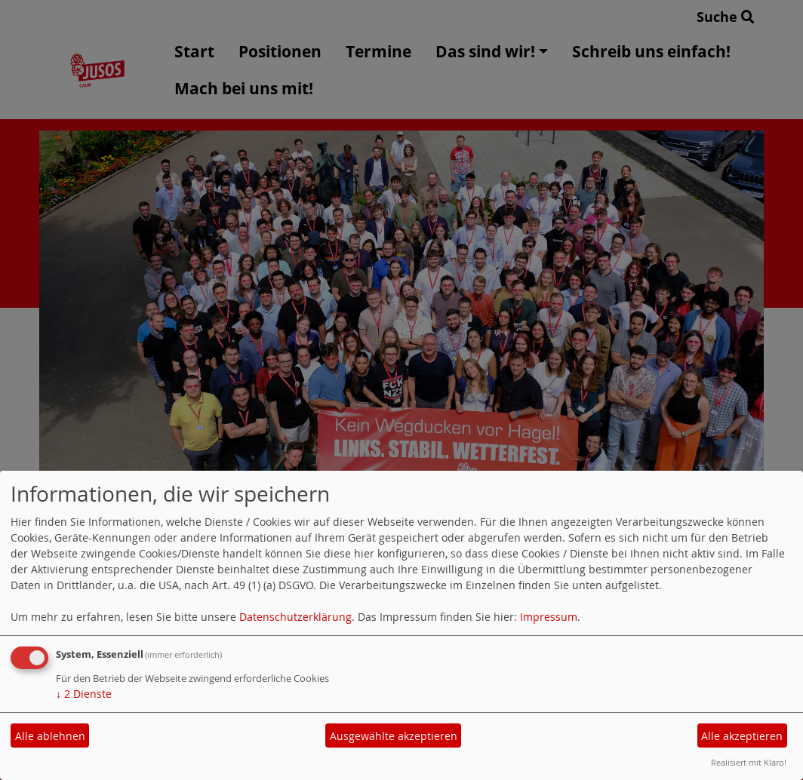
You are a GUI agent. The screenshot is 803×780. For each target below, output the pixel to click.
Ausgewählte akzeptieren (393, 736)
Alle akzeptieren (742, 736)
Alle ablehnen (50, 736)
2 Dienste (84, 693)
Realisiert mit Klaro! (748, 762)
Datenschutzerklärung (295, 617)
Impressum (548, 617)
